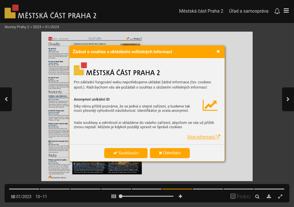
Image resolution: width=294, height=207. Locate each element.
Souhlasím (126, 153)
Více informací (203, 136)
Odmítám (170, 153)
